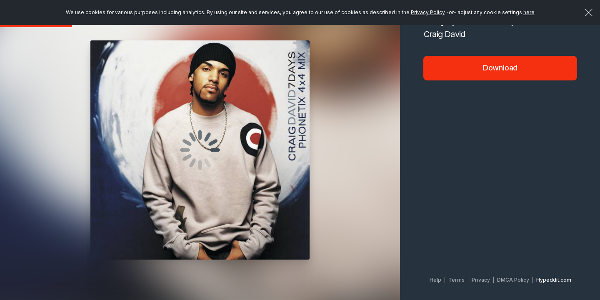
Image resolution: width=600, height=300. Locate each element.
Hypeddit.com (553, 280)
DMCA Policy (513, 280)
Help (435, 280)
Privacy (481, 280)
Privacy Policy (428, 12)
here (529, 12)
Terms (456, 280)
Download (500, 67)
